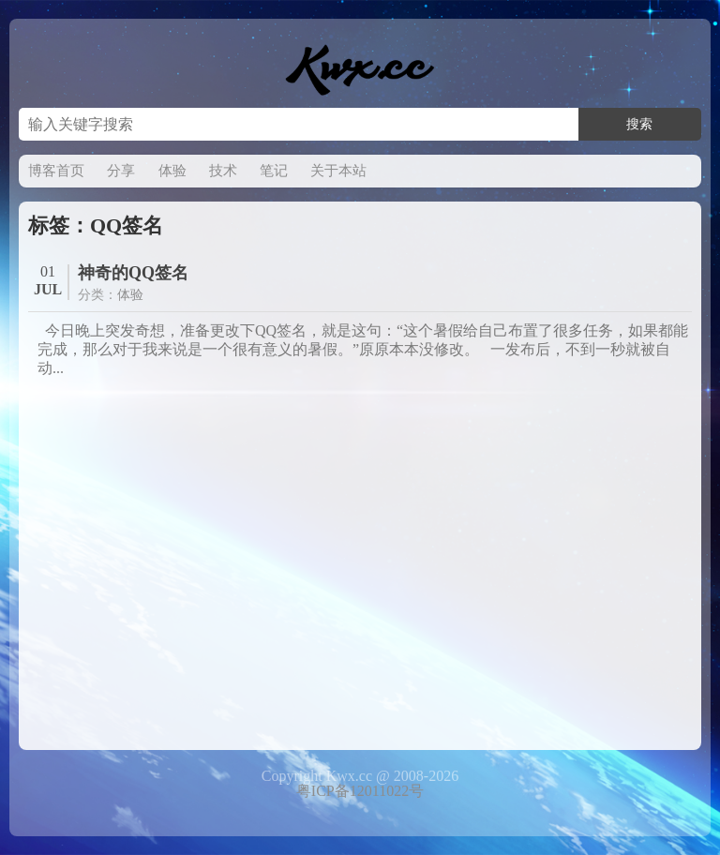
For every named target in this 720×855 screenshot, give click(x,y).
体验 (172, 170)
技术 (223, 170)
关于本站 (338, 170)
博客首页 (56, 170)
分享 (121, 170)
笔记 (274, 170)
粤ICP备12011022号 (360, 791)
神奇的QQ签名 (133, 272)
